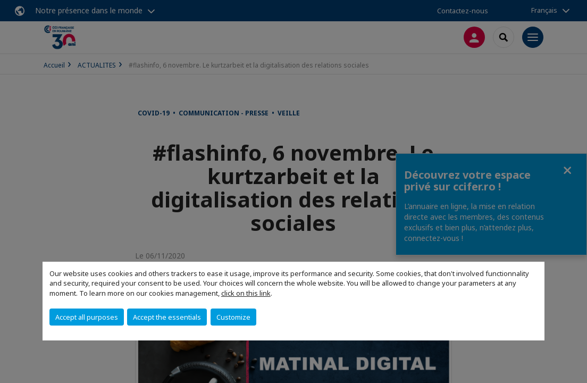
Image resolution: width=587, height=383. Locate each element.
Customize (233, 317)
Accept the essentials (167, 317)
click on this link (246, 293)
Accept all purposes (86, 317)
